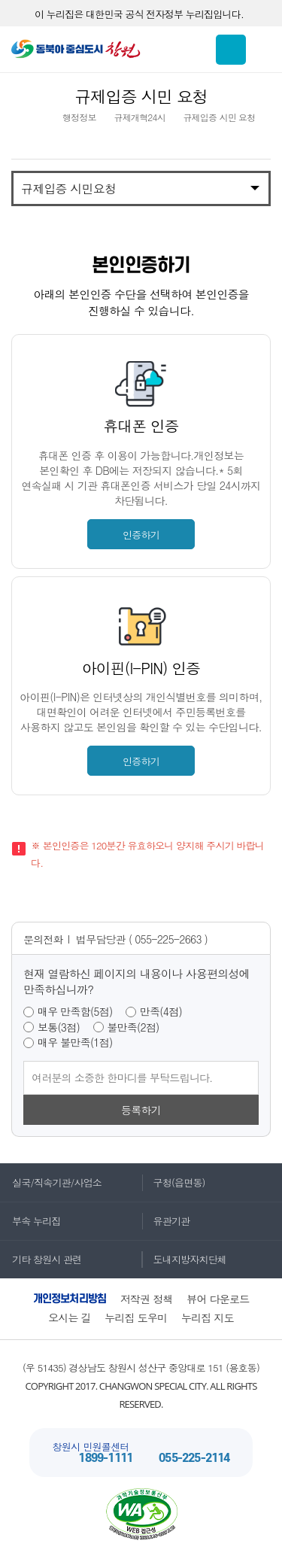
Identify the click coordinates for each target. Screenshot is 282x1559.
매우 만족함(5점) (75, 1011)
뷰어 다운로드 (217, 1298)
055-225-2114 (194, 1458)
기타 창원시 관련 (40, 1259)
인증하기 (141, 534)
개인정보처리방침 (70, 1299)
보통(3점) (59, 1027)
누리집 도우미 (136, 1317)
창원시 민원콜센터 (90, 1446)
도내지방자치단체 (184, 1259)
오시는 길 (69, 1317)
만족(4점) (161, 1011)
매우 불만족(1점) (75, 1042)
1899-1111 (105, 1458)
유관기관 (165, 1221)
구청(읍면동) (173, 1182)
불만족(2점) (133, 1027)
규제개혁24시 (139, 117)
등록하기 (141, 1109)
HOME (36, 117)
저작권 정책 (146, 1298)
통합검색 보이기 (231, 50)
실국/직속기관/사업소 (51, 1182)
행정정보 (79, 117)
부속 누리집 (30, 1221)
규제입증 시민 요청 (219, 117)
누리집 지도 (207, 1317)
